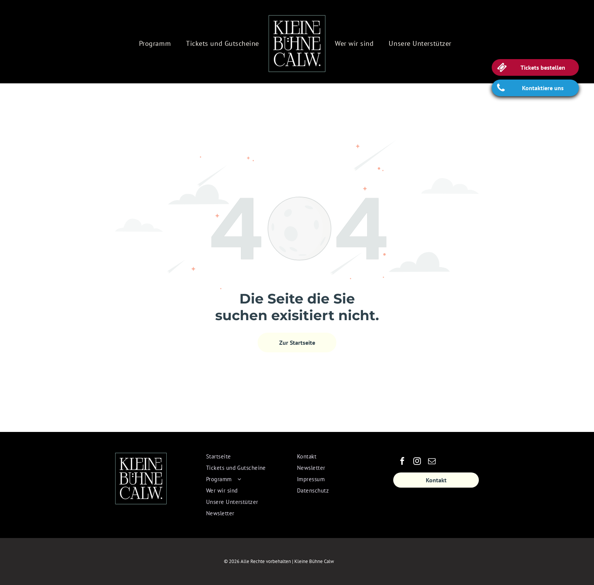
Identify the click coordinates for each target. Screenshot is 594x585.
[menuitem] (154, 43)
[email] (432, 462)
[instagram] (417, 462)
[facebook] (402, 462)
